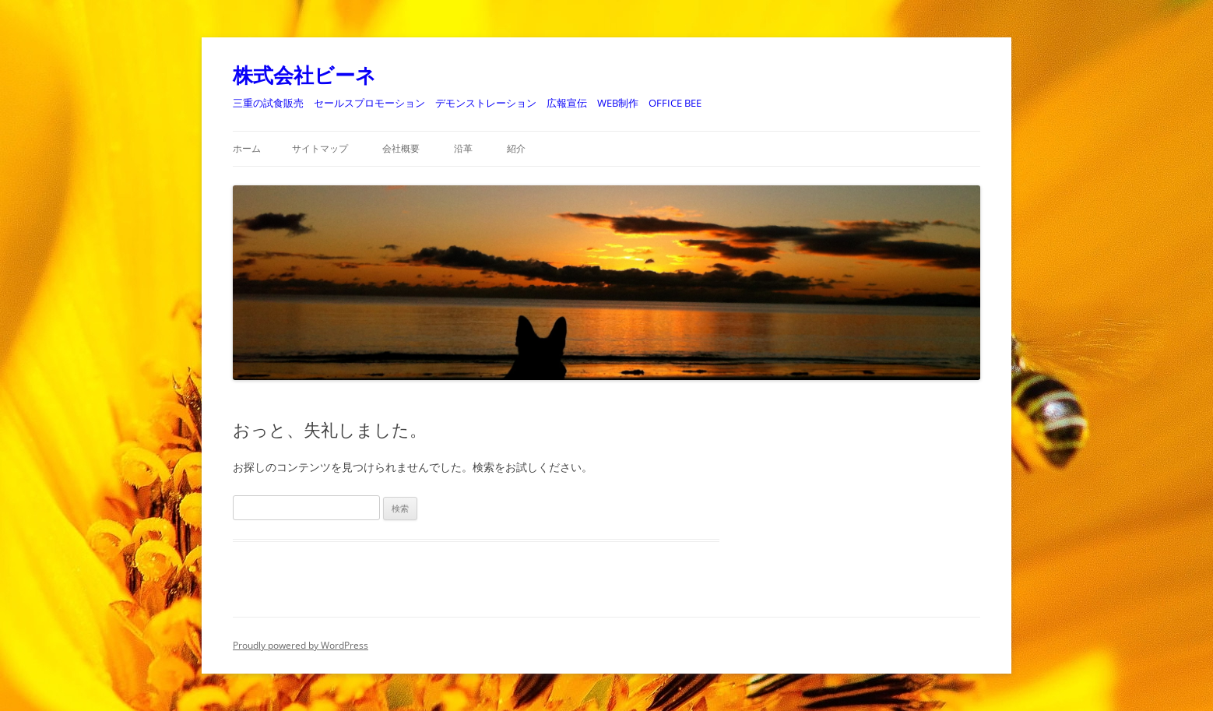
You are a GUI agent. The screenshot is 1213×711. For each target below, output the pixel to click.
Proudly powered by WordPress (300, 645)
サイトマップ (320, 148)
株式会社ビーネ (304, 75)
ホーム (247, 148)
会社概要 (401, 148)
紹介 (516, 148)
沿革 (463, 148)
